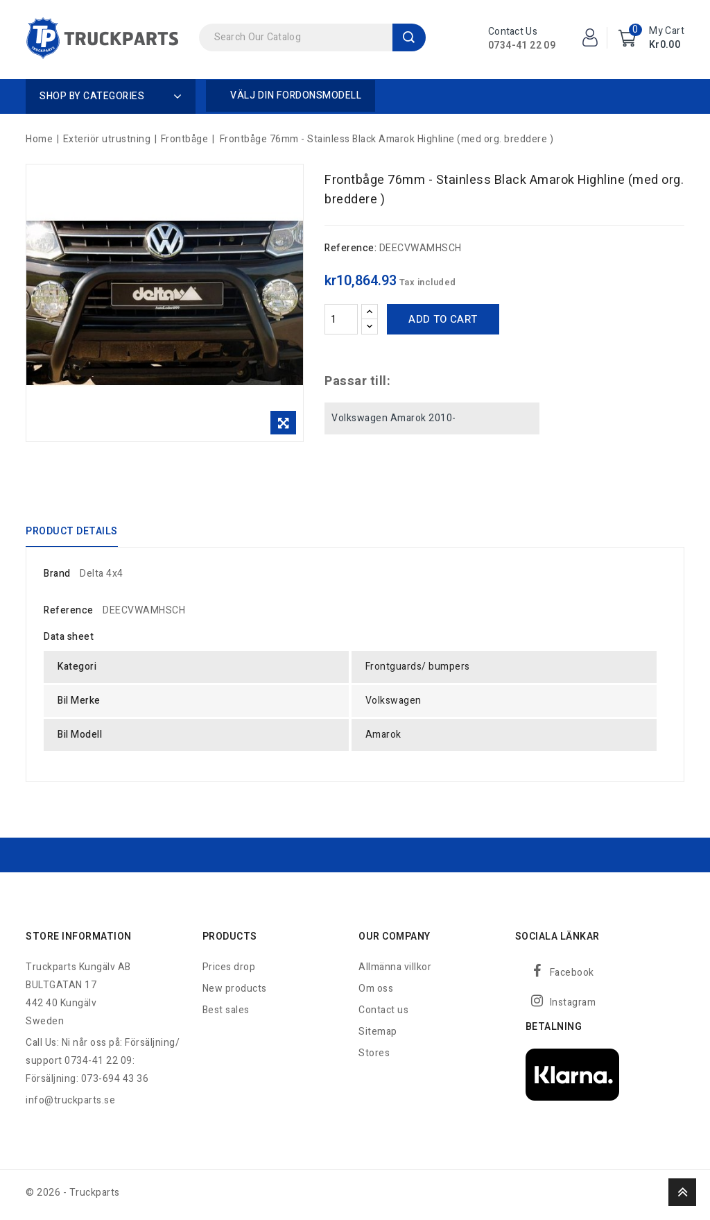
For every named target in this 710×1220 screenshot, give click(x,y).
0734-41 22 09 (521, 45)
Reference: (350, 248)
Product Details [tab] (72, 532)
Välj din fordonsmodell (295, 95)
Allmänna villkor (394, 971)
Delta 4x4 (101, 577)
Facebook (572, 976)
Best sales (226, 1014)
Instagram (573, 1006)
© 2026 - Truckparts (73, 1196)
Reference (69, 614)
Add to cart (442, 319)
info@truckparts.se (70, 1104)
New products (234, 992)
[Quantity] (341, 319)
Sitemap (377, 1035)
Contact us (383, 1014)
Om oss (375, 992)
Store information (79, 940)
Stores (374, 1057)
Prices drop (229, 971)
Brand (57, 577)
